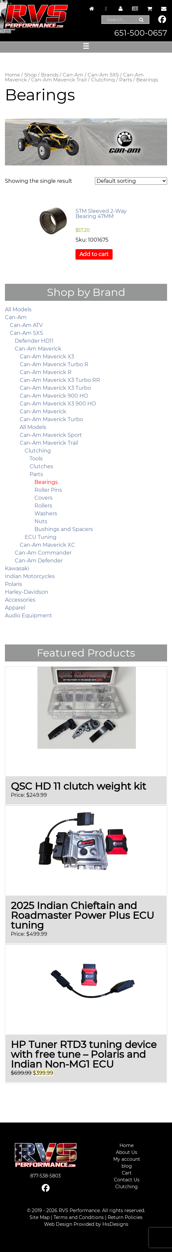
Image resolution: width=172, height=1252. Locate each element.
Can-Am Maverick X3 (47, 356)
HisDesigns (115, 1224)
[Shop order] (131, 181)
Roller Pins (48, 490)
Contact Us (127, 1180)
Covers (43, 498)
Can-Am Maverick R (46, 372)
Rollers (43, 506)
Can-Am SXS (103, 75)
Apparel (15, 608)
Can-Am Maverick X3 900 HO (58, 404)
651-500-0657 (140, 33)
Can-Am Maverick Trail (59, 80)
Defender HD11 (34, 341)
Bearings (46, 482)
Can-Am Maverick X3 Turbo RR (60, 380)
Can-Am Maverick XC (47, 545)
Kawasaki (17, 568)
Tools (36, 458)
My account (126, 1159)
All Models (18, 309)
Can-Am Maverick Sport (51, 435)
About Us (126, 1152)
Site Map (40, 1217)
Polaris (13, 584)
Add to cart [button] (94, 254)
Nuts (40, 521)
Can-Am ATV (26, 325)
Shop (30, 75)
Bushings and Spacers (63, 529)
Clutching (103, 80)
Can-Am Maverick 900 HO (54, 396)
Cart (127, 1173)
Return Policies (125, 1217)
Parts (125, 80)
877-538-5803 (45, 1176)
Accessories (20, 600)
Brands (49, 75)
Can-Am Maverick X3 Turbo (55, 388)
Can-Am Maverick (38, 349)
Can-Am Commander (43, 553)
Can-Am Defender (39, 560)
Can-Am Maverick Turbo (51, 419)
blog (126, 1166)
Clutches (41, 466)
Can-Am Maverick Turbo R (54, 364)
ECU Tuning (40, 537)
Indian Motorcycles (30, 576)
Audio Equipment (28, 615)
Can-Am (73, 75)
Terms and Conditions (79, 1217)
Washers (45, 513)
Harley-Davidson (26, 592)
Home (12, 75)
